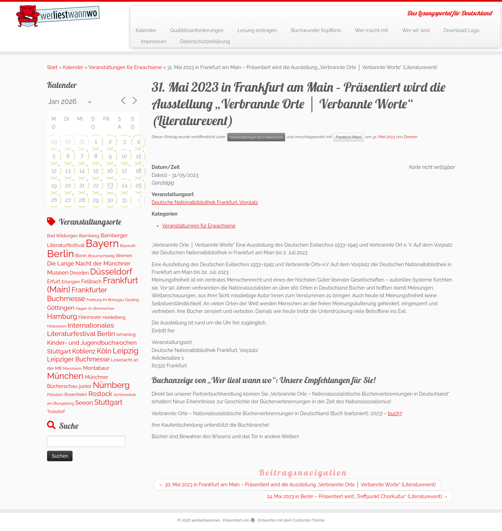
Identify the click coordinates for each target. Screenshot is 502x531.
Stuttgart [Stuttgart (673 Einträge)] (108, 402)
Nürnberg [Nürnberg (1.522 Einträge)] (111, 385)
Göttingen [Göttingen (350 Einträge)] (60, 307)
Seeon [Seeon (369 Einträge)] (84, 402)
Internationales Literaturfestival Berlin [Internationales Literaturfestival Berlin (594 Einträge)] (81, 329)
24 (124, 185)
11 (138, 156)
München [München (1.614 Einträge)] (65, 376)
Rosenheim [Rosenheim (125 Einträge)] (75, 394)
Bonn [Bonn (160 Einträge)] (81, 255)
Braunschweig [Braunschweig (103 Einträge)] (101, 255)
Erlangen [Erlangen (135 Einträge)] (71, 281)
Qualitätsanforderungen (197, 30)
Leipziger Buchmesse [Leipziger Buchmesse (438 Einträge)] (78, 359)
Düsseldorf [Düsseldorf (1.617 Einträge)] (111, 272)
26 (54, 200)
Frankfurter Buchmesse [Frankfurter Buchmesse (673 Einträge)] (77, 294)
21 (81, 185)
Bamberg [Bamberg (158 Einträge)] (89, 235)
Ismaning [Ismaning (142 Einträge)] (126, 334)
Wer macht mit (371, 30)
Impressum (153, 41)
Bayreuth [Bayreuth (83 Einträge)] (127, 246)
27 (68, 200)
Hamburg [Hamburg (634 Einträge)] (62, 316)
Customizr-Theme (309, 520)
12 (53, 170)
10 (125, 156)
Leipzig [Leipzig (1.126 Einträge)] (125, 350)
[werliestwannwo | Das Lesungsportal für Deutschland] (58, 16)
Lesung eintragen (257, 30)
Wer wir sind (415, 30)
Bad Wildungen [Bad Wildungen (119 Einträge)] (62, 235)
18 (138, 170)
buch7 (395, 413)
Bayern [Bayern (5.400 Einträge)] (102, 243)
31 (81, 141)
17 (124, 170)
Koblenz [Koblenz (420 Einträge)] (84, 351)
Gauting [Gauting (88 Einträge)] (132, 300)
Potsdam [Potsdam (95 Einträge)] (55, 394)
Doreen (410, 136)
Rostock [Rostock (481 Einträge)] (100, 393)
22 (96, 185)
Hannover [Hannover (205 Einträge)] (89, 317)
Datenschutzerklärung (205, 41)
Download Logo (461, 30)
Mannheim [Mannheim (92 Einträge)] (72, 368)
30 (68, 141)
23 (110, 184)
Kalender (146, 30)
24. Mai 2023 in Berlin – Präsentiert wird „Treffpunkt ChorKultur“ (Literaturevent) (357, 496)
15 (96, 170)
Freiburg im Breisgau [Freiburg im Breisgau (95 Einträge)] (105, 299)
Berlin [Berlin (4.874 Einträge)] (60, 254)
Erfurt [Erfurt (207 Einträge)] (53, 281)
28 (82, 200)
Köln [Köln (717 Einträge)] (104, 351)
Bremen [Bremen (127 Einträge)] (124, 255)
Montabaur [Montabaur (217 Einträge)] (96, 368)
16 (110, 170)
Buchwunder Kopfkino (316, 30)
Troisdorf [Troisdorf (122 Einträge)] (55, 411)
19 (54, 185)
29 (54, 141)
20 (68, 185)
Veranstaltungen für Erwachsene (125, 67)
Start (52, 67)
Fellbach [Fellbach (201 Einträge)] (91, 281)
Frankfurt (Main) (349, 137)
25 (138, 185)
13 (67, 170)
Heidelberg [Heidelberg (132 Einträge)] (114, 317)
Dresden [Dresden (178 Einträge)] (79, 273)
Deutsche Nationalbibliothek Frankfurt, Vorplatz (205, 202)
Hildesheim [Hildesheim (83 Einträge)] (57, 326)
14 (82, 170)
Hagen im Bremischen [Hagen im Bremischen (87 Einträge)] (95, 308)
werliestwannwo (205, 520)
